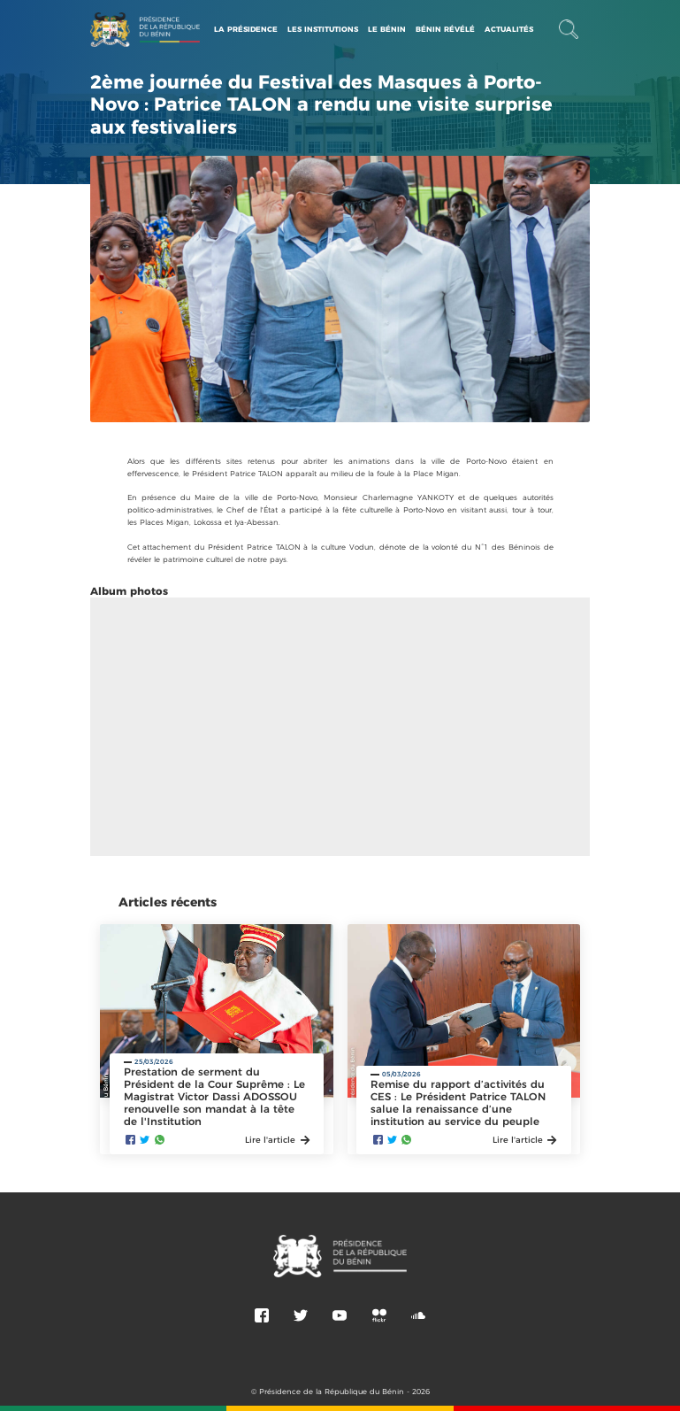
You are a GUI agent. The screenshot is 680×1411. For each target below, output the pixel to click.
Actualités (509, 39)
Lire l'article (277, 1140)
